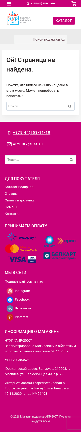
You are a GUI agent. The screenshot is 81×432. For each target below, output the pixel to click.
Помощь (11, 207)
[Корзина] (73, 3)
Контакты (12, 214)
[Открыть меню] (9, 3)
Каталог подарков (19, 187)
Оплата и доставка (20, 200)
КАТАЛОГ (64, 21)
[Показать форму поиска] (40, 39)
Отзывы (11, 193)
